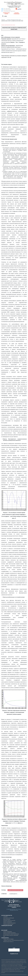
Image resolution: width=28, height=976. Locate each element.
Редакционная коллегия (8, 924)
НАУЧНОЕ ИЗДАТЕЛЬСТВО (6, 915)
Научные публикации (7, 921)
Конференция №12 (13, 893)
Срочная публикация (16, 13)
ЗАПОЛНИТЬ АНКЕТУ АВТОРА (14, 906)
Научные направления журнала (9, 932)
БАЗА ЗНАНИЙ (4, 930)
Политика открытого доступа (9, 920)
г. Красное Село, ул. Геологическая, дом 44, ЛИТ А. (13, 940)
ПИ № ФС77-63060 (17, 6)
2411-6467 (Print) (7, 8)
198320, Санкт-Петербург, (8, 939)
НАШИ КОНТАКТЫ (5, 937)
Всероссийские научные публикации (10, 935)
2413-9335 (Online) (7, 9)
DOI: (2, 11)
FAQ (4, 936)
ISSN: (2, 8)
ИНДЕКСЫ (14, 907)
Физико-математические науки (15, 890)
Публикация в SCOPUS (6, 13)
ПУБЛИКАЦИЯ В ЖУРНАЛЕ (6, 925)
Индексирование (6, 919)
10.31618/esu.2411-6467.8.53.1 (9, 11)
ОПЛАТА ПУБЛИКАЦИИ (14, 904)
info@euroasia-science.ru (8, 941)
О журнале (5, 916)
